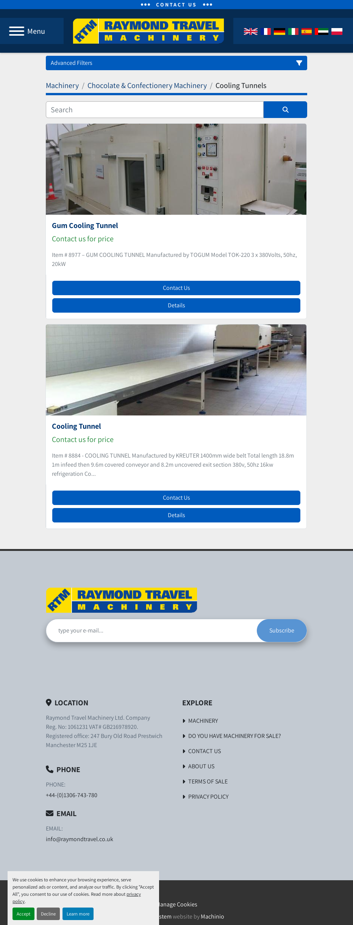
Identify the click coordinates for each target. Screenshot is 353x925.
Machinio (212, 916)
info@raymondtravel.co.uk (79, 839)
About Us (201, 766)
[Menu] (16, 31)
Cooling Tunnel (76, 426)
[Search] (155, 109)
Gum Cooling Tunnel (85, 225)
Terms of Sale (208, 781)
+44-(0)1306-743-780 (71, 795)
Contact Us (176, 288)
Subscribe (281, 630)
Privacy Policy (208, 797)
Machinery (203, 721)
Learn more (78, 914)
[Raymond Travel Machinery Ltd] (121, 600)
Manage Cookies (176, 904)
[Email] (151, 630)
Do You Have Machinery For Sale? (234, 736)
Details (176, 305)
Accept (23, 914)
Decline (48, 914)
